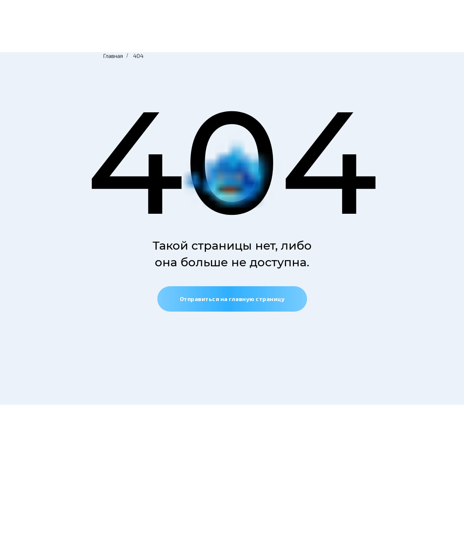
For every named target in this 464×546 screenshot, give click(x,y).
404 (138, 55)
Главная (113, 55)
